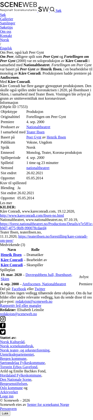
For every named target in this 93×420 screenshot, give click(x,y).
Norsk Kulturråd (12, 342)
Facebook (19, 289)
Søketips (6, 27)
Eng (6, 48)
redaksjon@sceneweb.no (34, 301)
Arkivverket (9, 392)
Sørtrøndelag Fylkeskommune (22, 363)
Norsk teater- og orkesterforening (24, 350)
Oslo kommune (11, 388)
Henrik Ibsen (56, 137)
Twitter (40, 289)
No (4, 40)
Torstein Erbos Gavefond (18, 367)
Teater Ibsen (35, 132)
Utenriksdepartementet (17, 354)
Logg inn (6, 396)
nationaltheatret (38, 168)
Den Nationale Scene (15, 379)
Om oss (5, 31)
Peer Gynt (33, 137)
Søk (3, 15)
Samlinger (7, 23)
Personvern (8, 409)
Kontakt (6, 36)
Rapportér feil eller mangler (20, 306)
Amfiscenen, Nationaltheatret (44, 284)
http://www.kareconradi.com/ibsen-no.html (32, 215)
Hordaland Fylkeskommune (20, 375)
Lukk (5, 413)
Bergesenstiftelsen (13, 384)
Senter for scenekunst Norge (48, 405)
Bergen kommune (13, 359)
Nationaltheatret (38, 127)
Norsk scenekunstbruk (16, 346)
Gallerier (6, 19)
